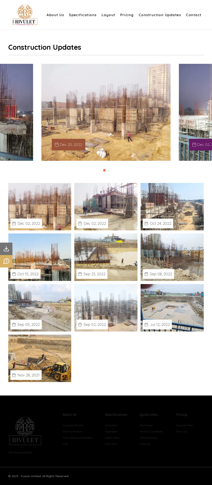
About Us (55, 15)
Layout (108, 15)
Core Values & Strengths (77, 437)
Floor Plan (111, 443)
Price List (181, 431)
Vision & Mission (72, 431)
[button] (104, 170)
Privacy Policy (148, 437)
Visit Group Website (20, 452)
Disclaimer (146, 425)
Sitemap (145, 443)
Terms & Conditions (151, 431)
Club (65, 443)
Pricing (127, 15)
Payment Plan (184, 425)
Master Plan (112, 437)
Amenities (111, 425)
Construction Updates (160, 15)
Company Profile (73, 425)
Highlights (111, 431)
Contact (193, 15)
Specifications (83, 15)
